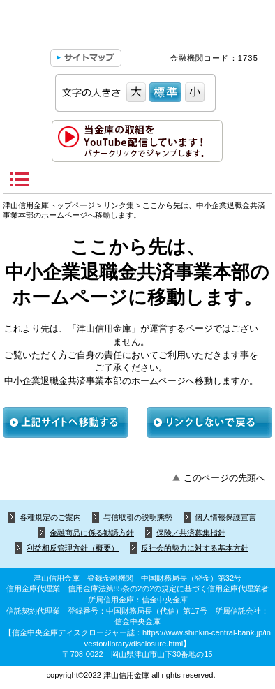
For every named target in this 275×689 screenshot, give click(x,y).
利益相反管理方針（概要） (73, 548)
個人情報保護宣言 (225, 517)
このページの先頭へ (224, 478)
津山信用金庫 (137, 28)
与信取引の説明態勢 (137, 517)
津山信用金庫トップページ (49, 205)
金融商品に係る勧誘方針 (92, 532)
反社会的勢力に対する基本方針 (194, 548)
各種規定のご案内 (50, 517)
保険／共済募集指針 (190, 532)
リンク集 (118, 205)
